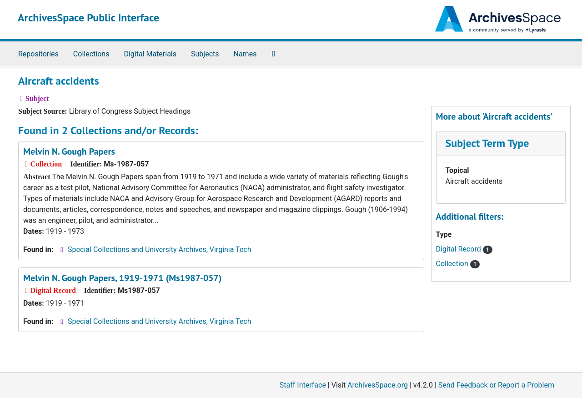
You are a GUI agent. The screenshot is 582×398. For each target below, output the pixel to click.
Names (245, 54)
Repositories (38, 54)
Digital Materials (150, 54)
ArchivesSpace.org (377, 385)
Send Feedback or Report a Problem (496, 385)
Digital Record (464, 249)
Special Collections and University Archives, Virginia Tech (159, 249)
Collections (91, 54)
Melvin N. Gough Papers (69, 151)
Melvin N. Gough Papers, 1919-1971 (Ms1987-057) (122, 278)
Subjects (205, 54)
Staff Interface (303, 385)
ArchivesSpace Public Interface (88, 17)
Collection (458, 263)
